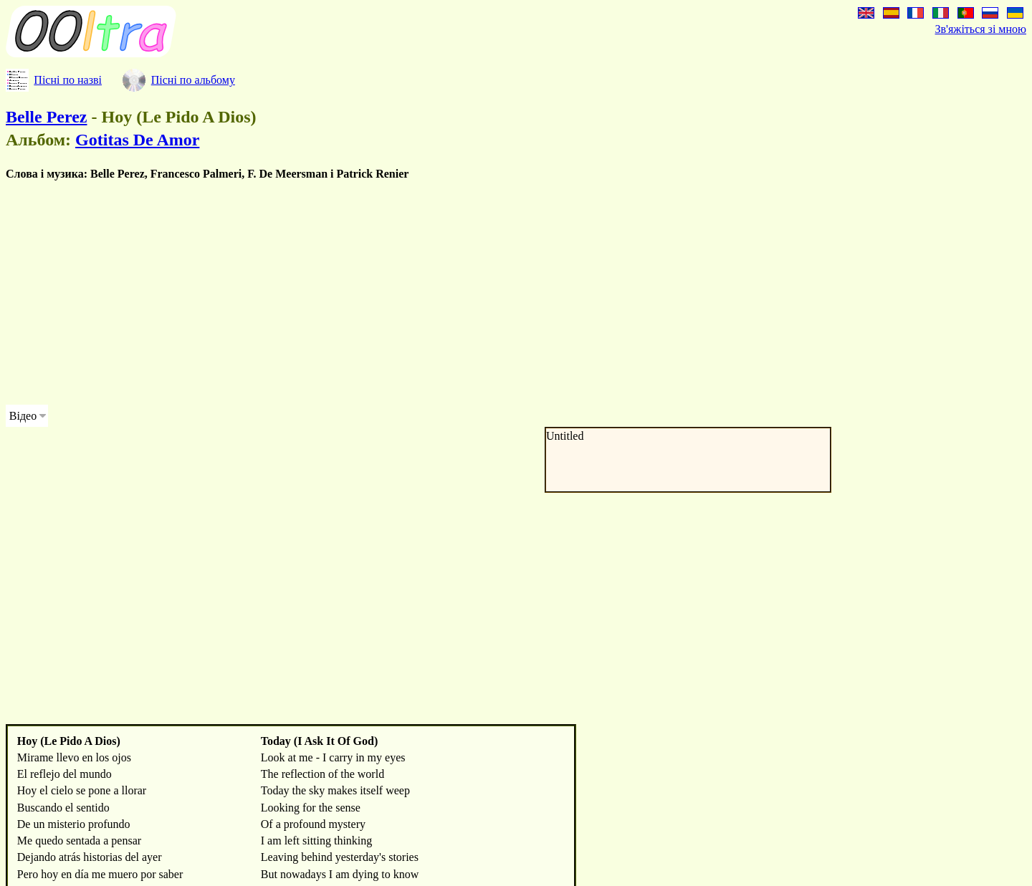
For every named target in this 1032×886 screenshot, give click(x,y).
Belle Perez (46, 116)
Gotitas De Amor (137, 139)
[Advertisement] (436, 293)
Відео (23, 416)
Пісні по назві (68, 80)
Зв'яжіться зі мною (980, 29)
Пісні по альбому (193, 80)
